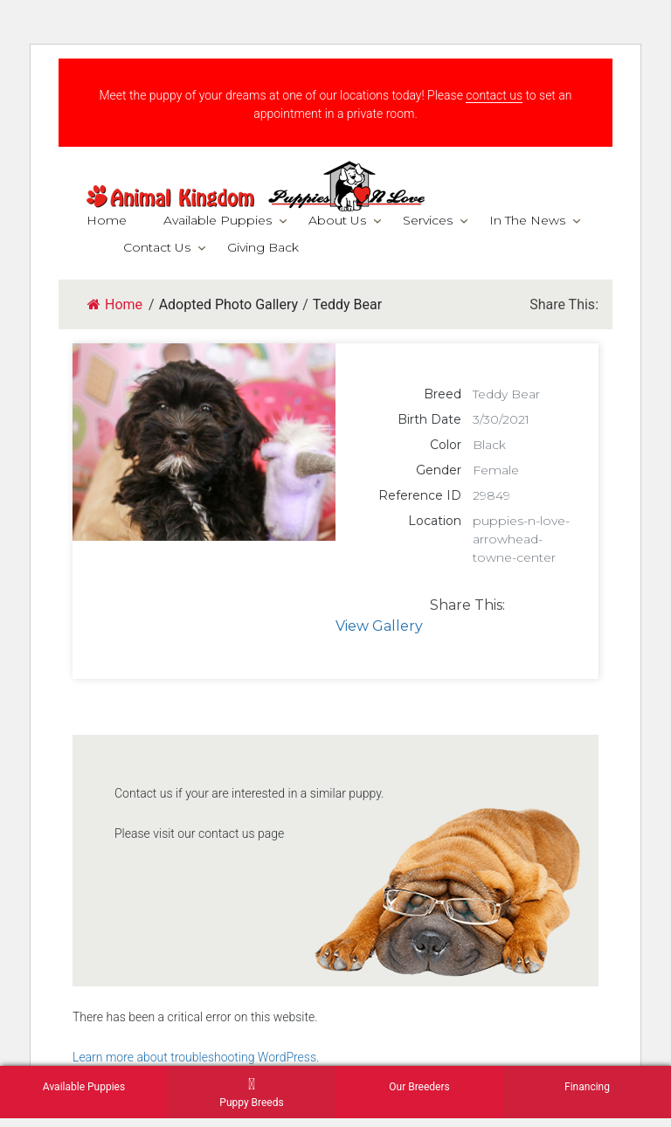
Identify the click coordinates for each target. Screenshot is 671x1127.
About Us (337, 220)
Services (428, 220)
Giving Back (263, 247)
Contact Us (156, 247)
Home (106, 220)
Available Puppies (217, 220)
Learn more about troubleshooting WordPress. (196, 1057)
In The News (527, 220)
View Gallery (379, 626)
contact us (494, 95)
